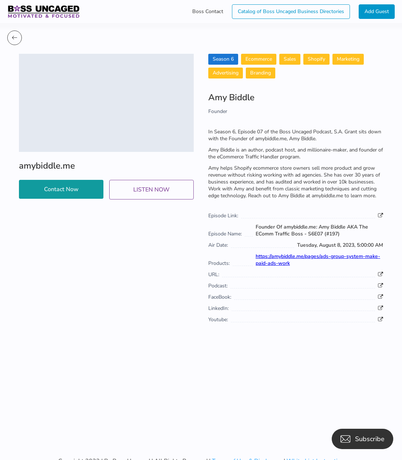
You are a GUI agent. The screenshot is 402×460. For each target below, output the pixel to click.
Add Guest (376, 11)
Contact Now (61, 189)
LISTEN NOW (151, 190)
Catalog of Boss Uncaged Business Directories (291, 11)
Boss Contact (207, 11)
